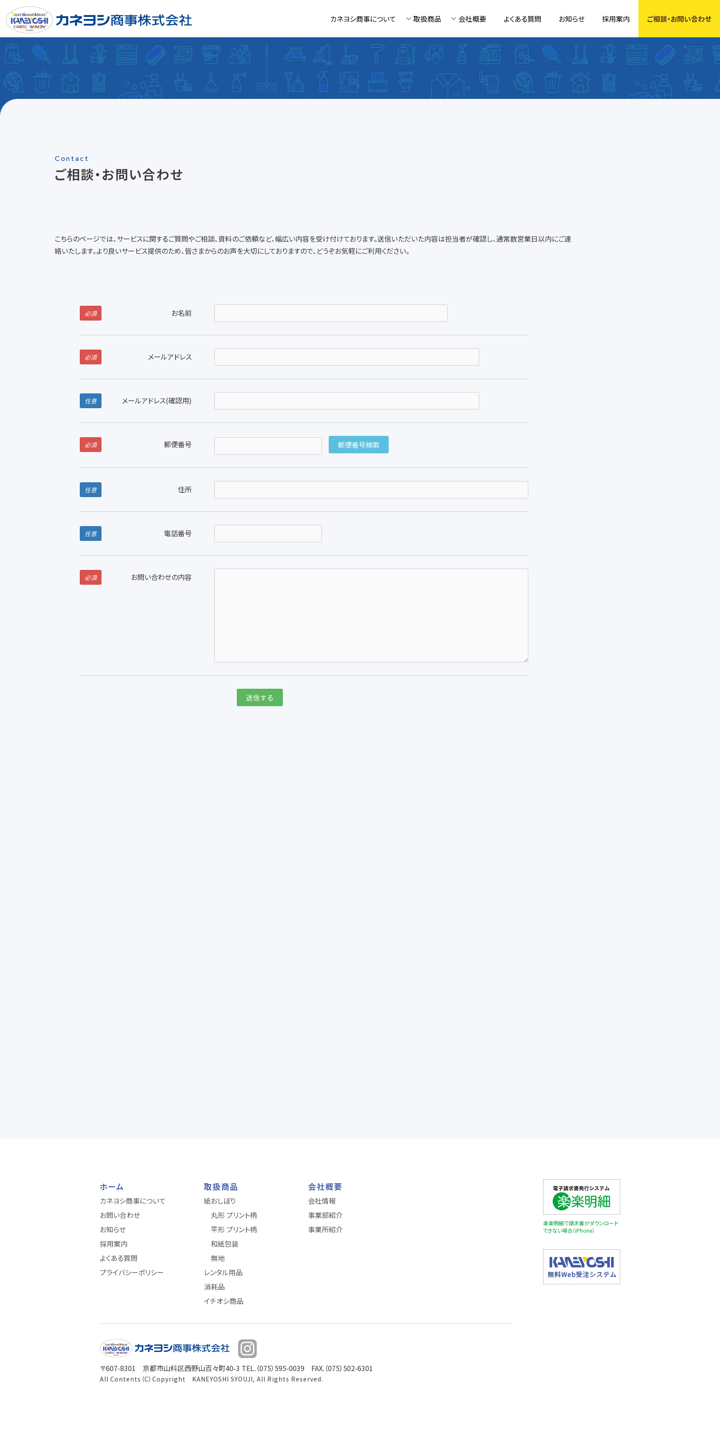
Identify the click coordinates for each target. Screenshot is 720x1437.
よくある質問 (522, 18)
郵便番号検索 (359, 444)
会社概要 (472, 18)
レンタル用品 (223, 1272)
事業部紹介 (325, 1215)
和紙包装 (225, 1243)
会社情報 (322, 1200)
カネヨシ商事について (363, 18)
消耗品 (214, 1286)
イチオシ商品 (223, 1301)
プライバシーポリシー (132, 1272)
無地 (218, 1258)
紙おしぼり (220, 1200)
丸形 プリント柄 (234, 1215)
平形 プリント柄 (234, 1229)
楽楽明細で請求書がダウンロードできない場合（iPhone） (581, 1226)
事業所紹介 (325, 1229)
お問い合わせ (120, 1215)
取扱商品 (427, 18)
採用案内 (616, 18)
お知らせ (572, 18)
